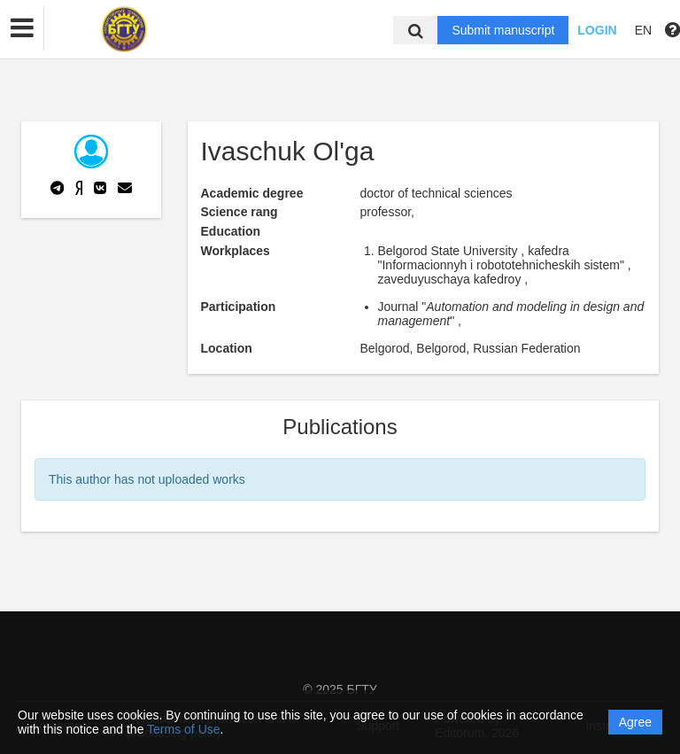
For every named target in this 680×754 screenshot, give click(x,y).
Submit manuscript (503, 30)
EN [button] (643, 30)
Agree (635, 722)
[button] (22, 28)
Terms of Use (183, 729)
